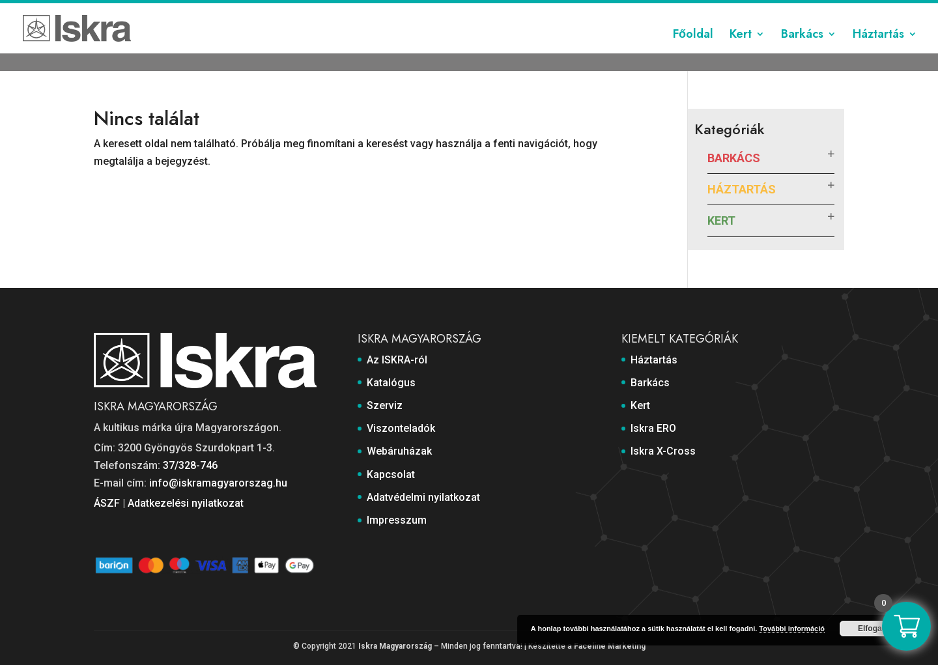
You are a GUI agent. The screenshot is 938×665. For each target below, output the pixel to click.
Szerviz (460, 11)
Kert (741, 54)
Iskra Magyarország (395, 646)
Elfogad (872, 628)
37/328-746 (190, 465)
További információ (792, 628)
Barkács (802, 54)
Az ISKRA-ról (353, 11)
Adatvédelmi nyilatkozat (730, 11)
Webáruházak (587, 11)
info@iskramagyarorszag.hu (218, 483)
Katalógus (412, 11)
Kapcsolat (648, 11)
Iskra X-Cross (663, 451)
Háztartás (878, 54)
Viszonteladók (517, 11)
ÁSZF (107, 503)
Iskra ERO (653, 428)
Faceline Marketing (610, 646)
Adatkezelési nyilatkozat (186, 503)
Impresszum (818, 11)
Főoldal (693, 54)
